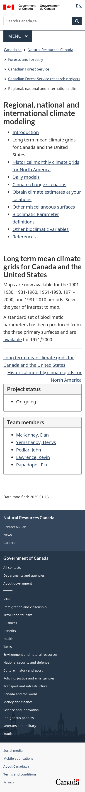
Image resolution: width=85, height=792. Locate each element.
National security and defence (26, 662)
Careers (9, 543)
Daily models (26, 177)
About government (17, 583)
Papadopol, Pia (31, 465)
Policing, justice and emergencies (29, 678)
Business (10, 623)
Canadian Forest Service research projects (44, 78)
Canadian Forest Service (28, 69)
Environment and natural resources (30, 654)
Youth (7, 733)
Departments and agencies (24, 575)
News (7, 535)
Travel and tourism (17, 615)
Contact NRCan (14, 527)
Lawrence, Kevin (33, 457)
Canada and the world (20, 694)
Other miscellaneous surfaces (43, 207)
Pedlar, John (28, 450)
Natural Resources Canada (50, 49)
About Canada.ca (16, 766)
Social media (13, 750)
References (24, 237)
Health (8, 639)
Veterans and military (19, 726)
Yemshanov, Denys (36, 442)
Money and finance (18, 702)
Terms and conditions (19, 774)
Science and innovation (21, 710)
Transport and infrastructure (25, 686)
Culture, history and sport (23, 670)
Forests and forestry (25, 59)
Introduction (25, 132)
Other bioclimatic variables (40, 229)
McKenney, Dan (32, 435)
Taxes (7, 646)
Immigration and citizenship (25, 607)
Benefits (9, 631)
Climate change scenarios (39, 184)
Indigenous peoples (18, 718)
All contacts (12, 567)
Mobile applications (18, 758)
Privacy (8, 782)
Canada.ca (13, 49)
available (12, 339)
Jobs (6, 599)
